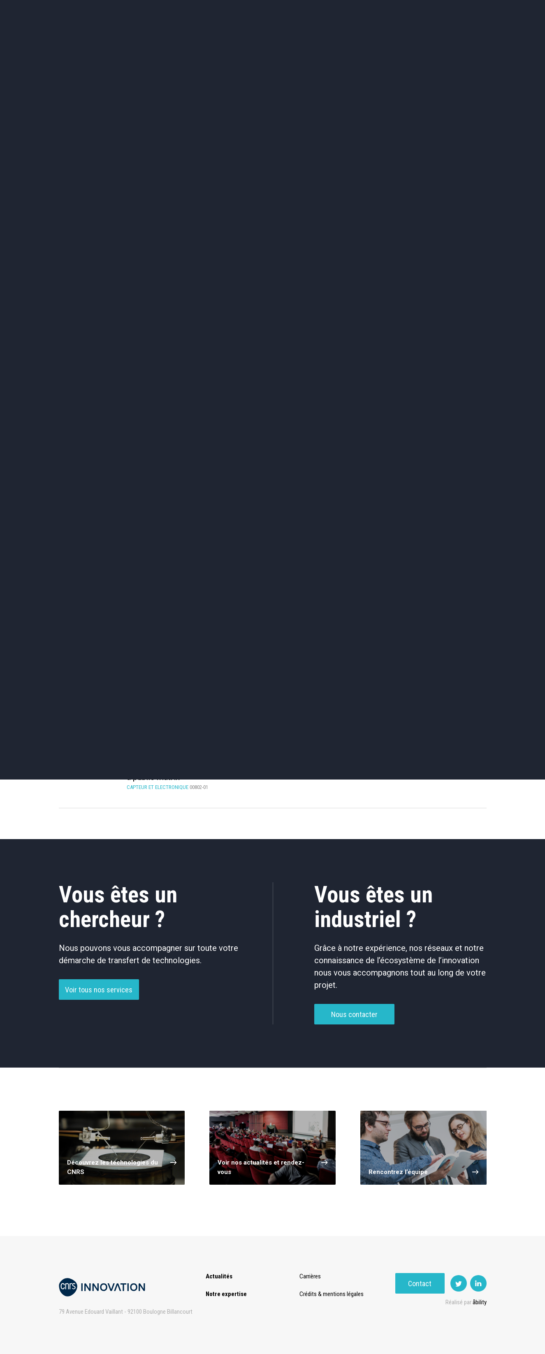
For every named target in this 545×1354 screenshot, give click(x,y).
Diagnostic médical (98, 320)
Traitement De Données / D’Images (187, 584)
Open (335, 41)
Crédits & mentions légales (333, 1294)
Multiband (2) (187, 667)
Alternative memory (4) (275, 638)
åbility (480, 1302)
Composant (187, 553)
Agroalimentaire (447, 251)
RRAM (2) (275, 667)
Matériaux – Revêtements (185, 321)
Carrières (311, 1276)
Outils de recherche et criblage (359, 321)
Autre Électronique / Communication (276, 584)
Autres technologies (447, 320)
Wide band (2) (364, 667)
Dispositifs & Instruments (185, 286)
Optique (272, 320)
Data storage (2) (99, 667)
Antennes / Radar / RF (99, 553)
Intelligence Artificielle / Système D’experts (275, 553)
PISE (365, 41)
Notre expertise (226, 1294)
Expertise (169, 41)
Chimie (98, 285)
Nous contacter (354, 1030)
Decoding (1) (99, 638)
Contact (461, 41)
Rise (305, 41)
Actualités (125, 41)
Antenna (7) (187, 638)
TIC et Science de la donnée (272, 251)
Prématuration (263, 41)
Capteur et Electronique (273, 286)
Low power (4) (364, 638)
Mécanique (359, 285)
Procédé (98, 584)
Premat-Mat (404, 41)
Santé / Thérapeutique (447, 285)
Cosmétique (185, 251)
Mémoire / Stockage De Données (364, 553)
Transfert (213, 41)
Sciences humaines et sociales (360, 251)
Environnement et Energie (98, 251)
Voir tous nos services (98, 1006)
